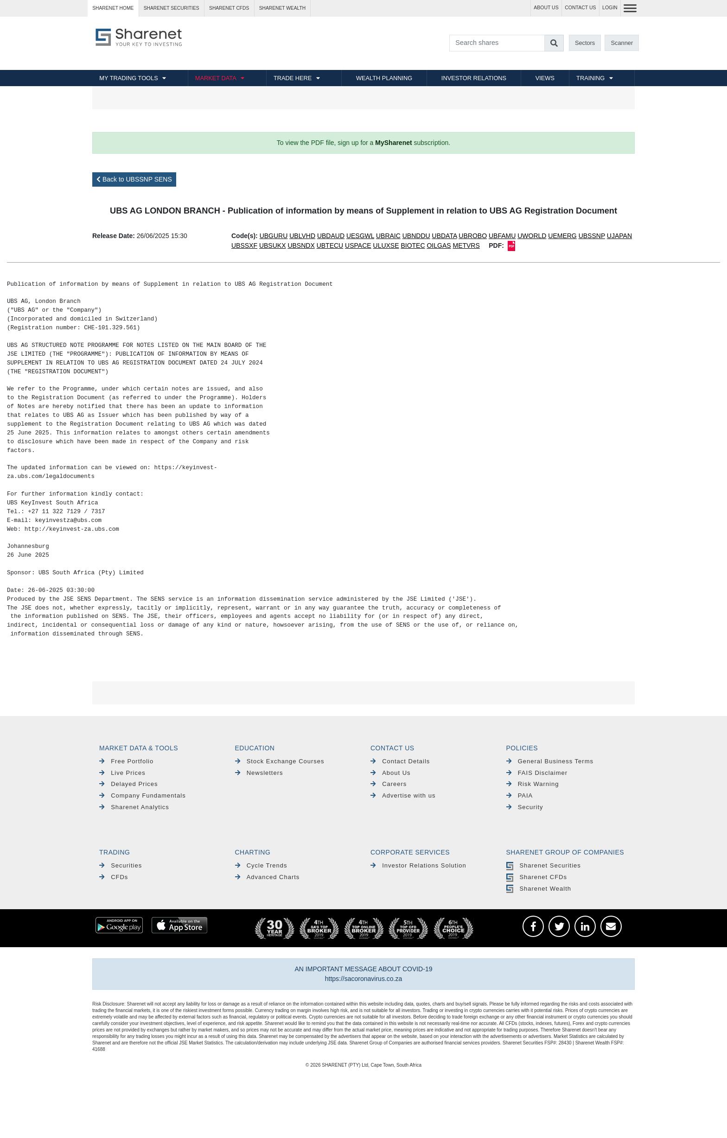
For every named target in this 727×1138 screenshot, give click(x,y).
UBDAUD (330, 235)
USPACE (358, 245)
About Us (390, 772)
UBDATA (444, 235)
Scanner (622, 42)
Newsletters (259, 772)
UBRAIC (388, 235)
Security (524, 807)
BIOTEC (413, 245)
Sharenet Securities (543, 865)
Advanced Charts (267, 877)
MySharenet (393, 142)
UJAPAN (619, 235)
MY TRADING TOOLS (128, 78)
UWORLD (531, 235)
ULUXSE (386, 245)
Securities (120, 865)
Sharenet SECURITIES (171, 8)
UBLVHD (302, 235)
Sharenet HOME (113, 8)
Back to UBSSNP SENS (134, 179)
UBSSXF (244, 245)
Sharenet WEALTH (282, 8)
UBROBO (473, 235)
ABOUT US (546, 7)
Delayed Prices (128, 783)
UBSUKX (272, 245)
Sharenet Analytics (134, 807)
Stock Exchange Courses (280, 761)
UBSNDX (300, 245)
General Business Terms (550, 761)
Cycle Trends (261, 865)
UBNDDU (416, 235)
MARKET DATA (215, 78)
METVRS (466, 245)
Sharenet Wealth (538, 888)
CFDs (113, 877)
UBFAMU (502, 235)
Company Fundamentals (142, 795)
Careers (388, 783)
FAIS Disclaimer (537, 772)
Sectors (585, 42)
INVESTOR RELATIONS (473, 78)
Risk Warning (532, 783)
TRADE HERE (293, 78)
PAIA (519, 795)
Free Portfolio (126, 761)
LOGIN (610, 7)
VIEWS (545, 78)
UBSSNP (592, 235)
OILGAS (439, 245)
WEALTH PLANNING (384, 78)
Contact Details (400, 761)
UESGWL (360, 235)
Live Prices (122, 772)
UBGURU (274, 235)
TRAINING (590, 78)
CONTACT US (580, 7)
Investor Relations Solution (418, 865)
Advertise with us (402, 795)
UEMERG (562, 235)
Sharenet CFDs (229, 8)
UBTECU (330, 245)
